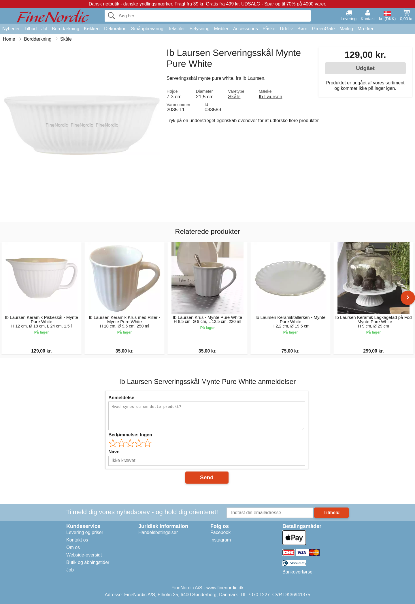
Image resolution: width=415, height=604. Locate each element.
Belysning (199, 28)
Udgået (365, 68)
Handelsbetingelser (158, 532)
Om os (73, 547)
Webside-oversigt (84, 554)
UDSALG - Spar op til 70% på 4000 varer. (283, 3)
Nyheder (11, 28)
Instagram (220, 539)
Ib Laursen (270, 96)
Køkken (91, 28)
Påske (269, 28)
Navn (114, 451)
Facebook (220, 532)
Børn (302, 28)
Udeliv (286, 28)
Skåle (234, 96)
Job (70, 569)
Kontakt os (77, 539)
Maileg (346, 28)
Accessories (245, 28)
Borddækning (65, 28)
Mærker (365, 28)
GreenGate (323, 28)
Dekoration (115, 28)
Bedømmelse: (130, 434)
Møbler (221, 28)
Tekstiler (176, 28)
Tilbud (30, 28)
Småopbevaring (147, 28)
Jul (44, 28)
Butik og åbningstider (87, 562)
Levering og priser (84, 532)
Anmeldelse (121, 397)
